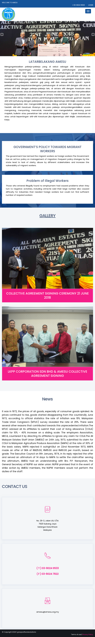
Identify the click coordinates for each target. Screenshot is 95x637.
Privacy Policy (87, 634)
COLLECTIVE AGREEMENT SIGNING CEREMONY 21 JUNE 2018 (47, 295)
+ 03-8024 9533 (78, 5)
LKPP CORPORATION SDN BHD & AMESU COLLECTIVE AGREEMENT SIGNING (47, 373)
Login (90, 5)
